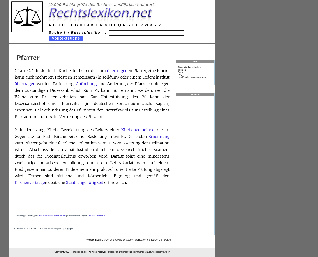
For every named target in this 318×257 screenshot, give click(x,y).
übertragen (117, 70)
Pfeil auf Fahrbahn (96, 215)
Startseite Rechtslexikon (189, 67)
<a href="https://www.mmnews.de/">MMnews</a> (195, 165)
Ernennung (159, 136)
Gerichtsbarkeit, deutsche (119, 239)
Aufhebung (86, 83)
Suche (181, 72)
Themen (182, 70)
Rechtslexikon (76, 252)
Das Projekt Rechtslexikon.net (192, 77)
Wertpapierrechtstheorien (148, 239)
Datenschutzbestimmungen (132, 252)
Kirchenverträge (30, 182)
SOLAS (168, 239)
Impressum (113, 252)
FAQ (180, 75)
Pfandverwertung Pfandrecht (52, 215)
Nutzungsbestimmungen (158, 252)
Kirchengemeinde (137, 129)
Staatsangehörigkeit (84, 182)
